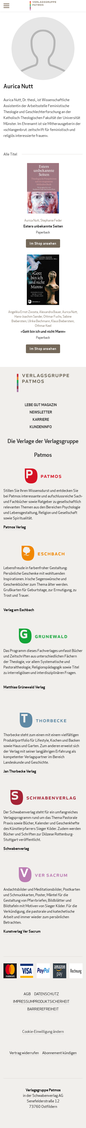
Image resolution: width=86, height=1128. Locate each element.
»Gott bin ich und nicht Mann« (43, 331)
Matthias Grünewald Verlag (24, 687)
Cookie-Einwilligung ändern (43, 1031)
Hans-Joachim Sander (28, 316)
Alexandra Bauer (50, 312)
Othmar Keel (43, 325)
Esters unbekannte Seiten (43, 226)
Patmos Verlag (14, 527)
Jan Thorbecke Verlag (19, 771)
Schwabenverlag (16, 848)
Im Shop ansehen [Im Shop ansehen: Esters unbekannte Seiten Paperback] (43, 243)
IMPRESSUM (23, 1001)
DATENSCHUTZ (46, 994)
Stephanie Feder (51, 220)
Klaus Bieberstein (62, 321)
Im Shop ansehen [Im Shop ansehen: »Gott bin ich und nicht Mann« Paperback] (43, 348)
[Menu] (6, 6)
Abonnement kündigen (59, 1052)
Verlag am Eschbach (18, 609)
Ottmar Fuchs (52, 316)
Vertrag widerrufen (24, 1052)
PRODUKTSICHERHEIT (51, 1001)
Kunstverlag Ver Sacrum (22, 931)
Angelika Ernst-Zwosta (23, 312)
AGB (27, 994)
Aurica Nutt (31, 220)
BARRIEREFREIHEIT (43, 1009)
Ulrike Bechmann (39, 321)
